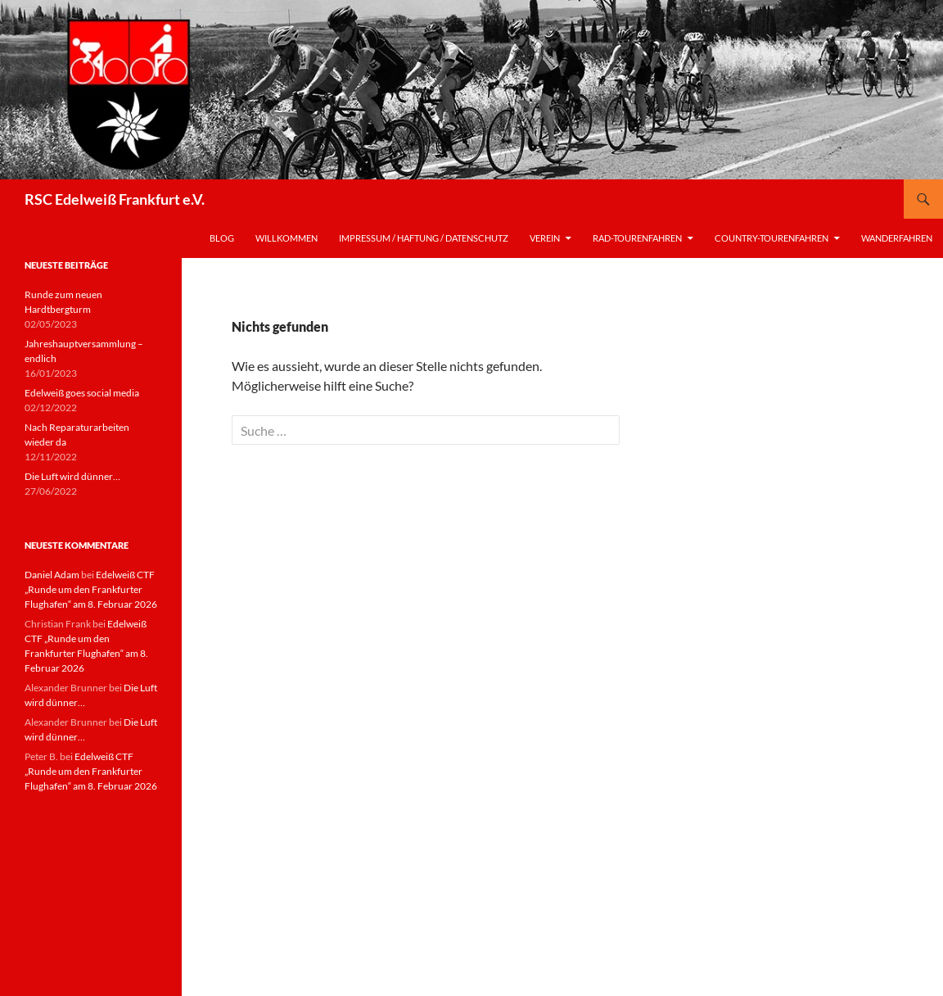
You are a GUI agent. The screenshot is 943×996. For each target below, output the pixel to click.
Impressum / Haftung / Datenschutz (423, 238)
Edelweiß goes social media (82, 393)
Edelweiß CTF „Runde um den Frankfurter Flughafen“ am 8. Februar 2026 (91, 589)
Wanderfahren (896, 238)
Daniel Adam (52, 574)
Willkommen (286, 238)
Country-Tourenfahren (771, 238)
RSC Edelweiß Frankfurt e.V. (115, 199)
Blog (222, 238)
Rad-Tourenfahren (637, 238)
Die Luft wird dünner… (72, 476)
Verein (545, 238)
